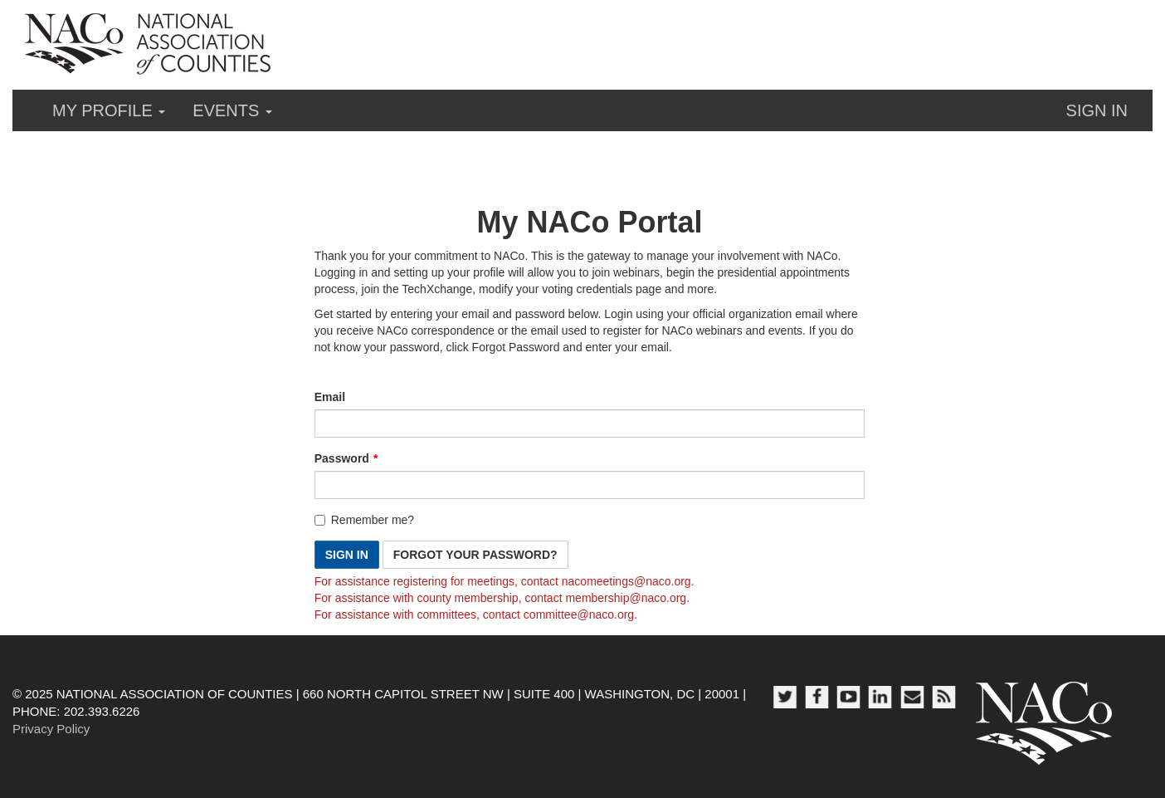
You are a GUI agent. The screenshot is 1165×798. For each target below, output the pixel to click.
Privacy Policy (51, 729)
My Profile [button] (108, 110)
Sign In (346, 554)
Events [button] (232, 110)
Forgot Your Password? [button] (475, 554)
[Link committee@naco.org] (579, 614)
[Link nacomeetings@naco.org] (626, 581)
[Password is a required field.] (589, 485)
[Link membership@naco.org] (625, 598)
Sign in (1097, 110)
